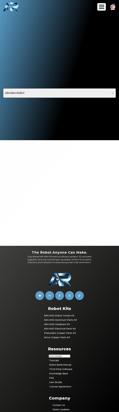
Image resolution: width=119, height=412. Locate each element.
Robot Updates (60, 370)
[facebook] (59, 256)
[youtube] (39, 256)
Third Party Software (59, 329)
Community (59, 374)
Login (56, 378)
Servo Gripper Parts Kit (57, 297)
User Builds (55, 342)
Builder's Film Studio (65, 408)
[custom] (69, 256)
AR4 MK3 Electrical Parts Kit (59, 289)
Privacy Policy (60, 391)
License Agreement (59, 346)
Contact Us (59, 365)
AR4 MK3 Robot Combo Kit (59, 276)
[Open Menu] (101, 7)
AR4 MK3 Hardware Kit (57, 284)
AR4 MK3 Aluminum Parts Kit (59, 280)
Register (57, 383)
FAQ (51, 338)
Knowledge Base (58, 333)
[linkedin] (49, 256)
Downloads (55, 316)
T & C (55, 387)
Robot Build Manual (59, 325)
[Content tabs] (59, 93)
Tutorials (54, 320)
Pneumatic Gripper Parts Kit (59, 293)
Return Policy (60, 396)
